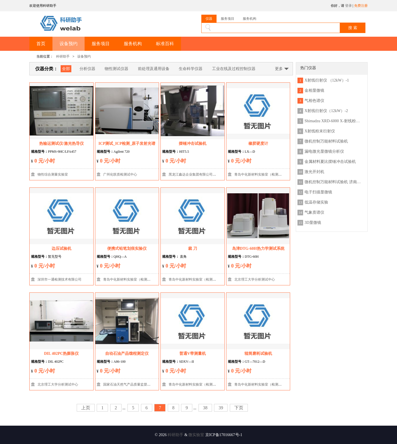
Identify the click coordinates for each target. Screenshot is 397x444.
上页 (85, 407)
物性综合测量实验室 (53, 174)
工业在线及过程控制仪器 (233, 69)
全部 (66, 69)
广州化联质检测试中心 (120, 174)
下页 (238, 407)
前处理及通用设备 (153, 69)
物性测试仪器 (116, 69)
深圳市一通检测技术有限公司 (59, 279)
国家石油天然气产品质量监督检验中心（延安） (138, 384)
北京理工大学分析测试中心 (254, 279)
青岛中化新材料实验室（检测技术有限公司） (268, 174)
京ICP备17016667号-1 (223, 435)
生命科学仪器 (190, 69)
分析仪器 (87, 69)
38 (205, 407)
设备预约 (84, 56)
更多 (279, 69)
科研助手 (63, 56)
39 (221, 407)
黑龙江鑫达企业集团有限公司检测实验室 (199, 174)
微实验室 (196, 435)
